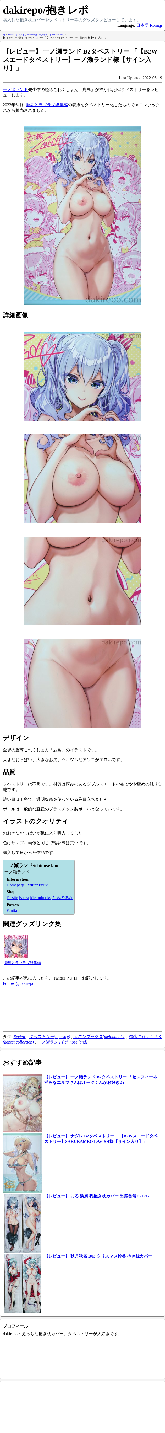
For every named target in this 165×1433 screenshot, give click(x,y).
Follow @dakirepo (18, 983)
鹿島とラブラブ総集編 (47, 105)
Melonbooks (40, 897)
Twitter (32, 885)
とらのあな (62, 897)
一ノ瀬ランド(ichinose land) (62, 1042)
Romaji (156, 25)
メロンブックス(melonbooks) (99, 1036)
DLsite (12, 897)
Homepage (16, 885)
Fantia (12, 910)
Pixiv (43, 885)
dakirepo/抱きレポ (46, 10)
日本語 (142, 25)
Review (19, 1036)
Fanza (24, 897)
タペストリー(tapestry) (49, 1036)
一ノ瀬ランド (15, 89)
